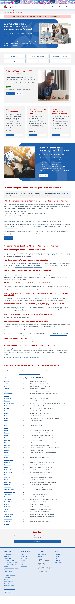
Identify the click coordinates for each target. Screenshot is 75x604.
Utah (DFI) (7, 506)
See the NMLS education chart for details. (36, 226)
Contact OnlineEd (37, 541)
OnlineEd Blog (58, 554)
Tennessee (7, 497)
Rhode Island (7, 487)
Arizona (6, 386)
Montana (6, 452)
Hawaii (6, 413)
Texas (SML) (7, 499)
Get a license (8, 558)
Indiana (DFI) (7, 423)
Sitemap (23, 560)
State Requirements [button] (15, 61)
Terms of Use (24, 566)
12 (19, 462)
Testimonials (24, 558)
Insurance (19, 10)
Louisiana (6, 433)
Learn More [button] (19, 135)
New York (6, 467)
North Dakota (8, 472)
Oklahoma (7, 477)
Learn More (19, 93)
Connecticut (7, 398)
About (61, 10)
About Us (23, 554)
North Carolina (8, 470)
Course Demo (58, 562)
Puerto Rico (7, 484)
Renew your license (9, 560)
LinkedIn (57, 556)
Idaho (5, 415)
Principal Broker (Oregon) (11, 562)
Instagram (57, 560)
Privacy (23, 564)
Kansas (6, 428)
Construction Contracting (30, 10)
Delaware (21, 12)
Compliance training (10, 575)
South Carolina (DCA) (10, 492)
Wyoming (6, 524)
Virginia (6, 511)
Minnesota (7, 445)
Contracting (7, 577)
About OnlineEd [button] (37, 61)
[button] (68, 6)
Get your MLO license (10, 571)
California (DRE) (8, 391)
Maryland (6, 438)
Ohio (5, 474)
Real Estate (7, 10)
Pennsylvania (7, 482)
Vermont (6, 509)
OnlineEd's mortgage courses (11, 221)
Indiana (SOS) (7, 420)
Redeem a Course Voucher (10, 593)
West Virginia (8, 519)
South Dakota (8, 494)
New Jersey (7, 462)
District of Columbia (9, 403)
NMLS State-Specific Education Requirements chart (56, 255)
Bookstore (50, 10)
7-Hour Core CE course (11, 228)
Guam (6, 410)
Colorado (6, 396)
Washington (7, 516)
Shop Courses (8, 238)
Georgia (6, 408)
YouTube (57, 558)
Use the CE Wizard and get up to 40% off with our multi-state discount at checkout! (36, 16)
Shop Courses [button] (14, 56)
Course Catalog (7, 554)
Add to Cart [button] (10, 135)
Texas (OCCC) (8, 502)
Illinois (6, 418)
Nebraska (6, 455)
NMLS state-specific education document (29, 374)
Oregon (6, 479)
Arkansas (6, 388)
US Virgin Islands (8, 514)
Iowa (5, 425)
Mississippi (7, 447)
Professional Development (11, 568)
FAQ (22, 562)
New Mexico (7, 465)
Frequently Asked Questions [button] (60, 56)
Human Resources (42, 10)
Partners (56, 10)
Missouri (6, 450)
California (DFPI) (8, 393)
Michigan (6, 442)
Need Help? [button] (60, 61)
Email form (40, 556)
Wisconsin (7, 521)
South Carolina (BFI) (9, 489)
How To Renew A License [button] (37, 56)
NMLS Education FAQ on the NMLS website (30, 357)
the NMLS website (18, 255)
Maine (6, 435)
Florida (6, 406)
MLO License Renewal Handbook (58, 335)
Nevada (6, 457)
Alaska (6, 383)
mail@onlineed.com (42, 554)
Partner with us (24, 556)
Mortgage (13, 10)
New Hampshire (8, 460)
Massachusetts (8, 440)
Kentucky (6, 430)
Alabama (6, 381)
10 (19, 479)
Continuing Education (13, 12)
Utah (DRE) (7, 504)
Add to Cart (10, 93)
